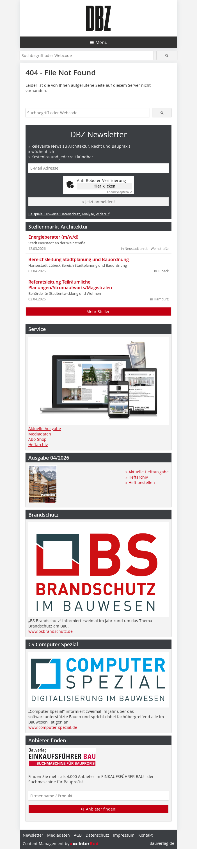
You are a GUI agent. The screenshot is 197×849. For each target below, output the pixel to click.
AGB (78, 835)
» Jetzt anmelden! (98, 201)
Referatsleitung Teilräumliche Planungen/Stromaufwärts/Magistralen (70, 285)
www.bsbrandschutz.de (50, 631)
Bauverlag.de (162, 843)
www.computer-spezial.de (52, 727)
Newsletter (33, 835)
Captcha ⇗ (119, 192)
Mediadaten (39, 434)
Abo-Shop (37, 439)
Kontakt (145, 835)
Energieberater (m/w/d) (53, 237)
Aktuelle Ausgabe (44, 428)
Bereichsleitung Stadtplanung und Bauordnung (78, 259)
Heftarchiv (38, 444)
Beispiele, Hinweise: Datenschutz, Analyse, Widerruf (68, 214)
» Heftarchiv (136, 477)
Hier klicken (104, 186)
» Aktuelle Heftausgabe (147, 471)
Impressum (123, 835)
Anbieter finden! (98, 809)
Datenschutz (97, 835)
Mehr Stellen (98, 311)
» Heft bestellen (140, 482)
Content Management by (61, 843)
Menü (101, 42)
